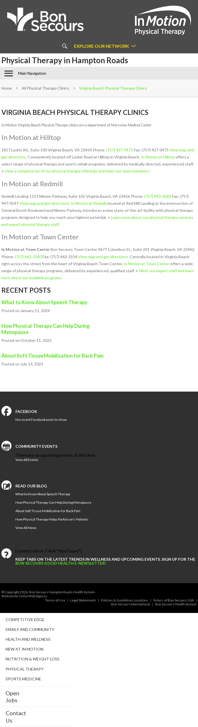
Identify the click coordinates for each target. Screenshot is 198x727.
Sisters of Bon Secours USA (173, 600)
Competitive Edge (25, 619)
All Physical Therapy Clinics (45, 88)
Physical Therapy (25, 669)
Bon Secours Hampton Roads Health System (62, 592)
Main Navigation (32, 73)
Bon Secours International (130, 604)
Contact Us (16, 716)
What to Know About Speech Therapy (44, 302)
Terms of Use (55, 600)
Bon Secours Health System (176, 604)
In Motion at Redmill (88, 203)
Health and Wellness (28, 639)
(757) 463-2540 (28, 256)
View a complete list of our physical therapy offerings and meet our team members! (77, 171)
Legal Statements (83, 600)
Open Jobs (12, 696)
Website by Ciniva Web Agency (24, 596)
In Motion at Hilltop (158, 157)
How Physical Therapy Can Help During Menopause (45, 329)
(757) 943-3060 (157, 196)
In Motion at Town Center (146, 263)
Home (6, 88)
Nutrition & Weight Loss (32, 658)
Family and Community (30, 629)
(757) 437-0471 (119, 149)
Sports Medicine (23, 678)
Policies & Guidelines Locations (124, 600)
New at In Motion (24, 649)
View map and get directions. (44, 203)
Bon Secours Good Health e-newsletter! (60, 563)
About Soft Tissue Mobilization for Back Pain (52, 356)
